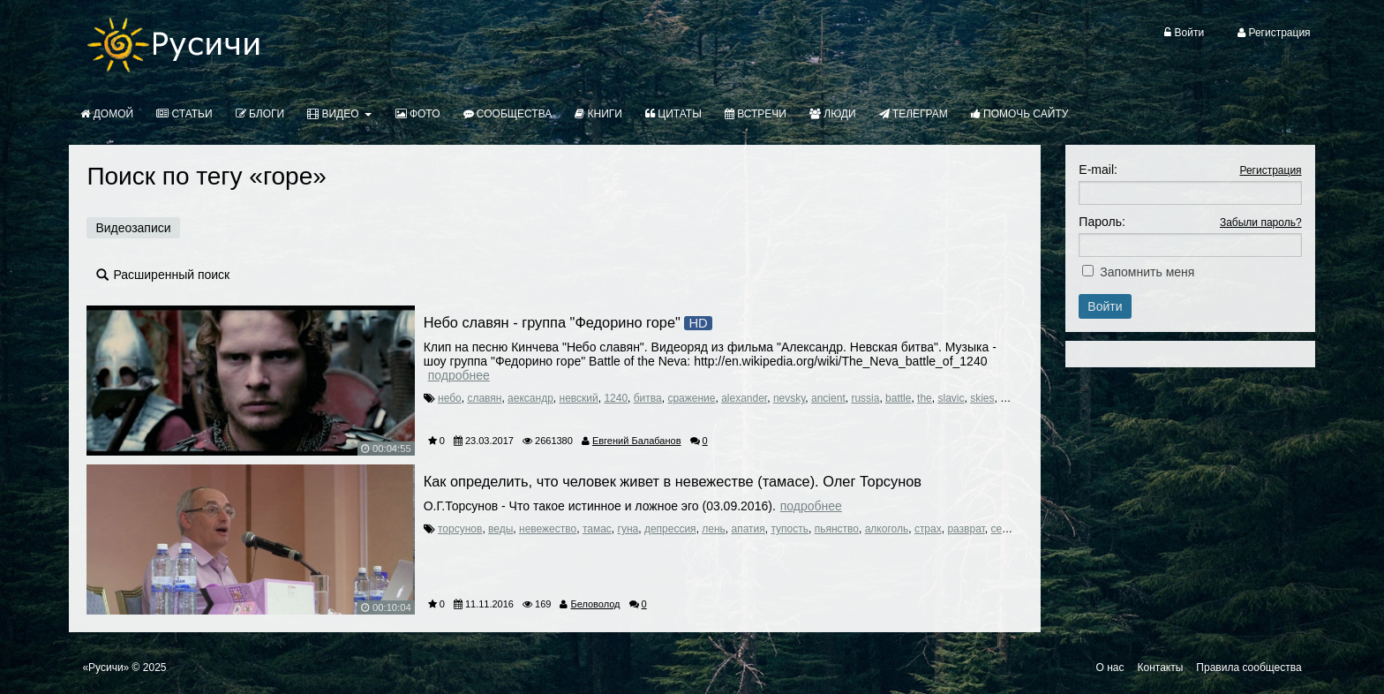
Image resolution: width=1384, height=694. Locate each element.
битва (648, 398)
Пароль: (1101, 222)
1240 (616, 398)
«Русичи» (105, 667)
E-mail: (1098, 169)
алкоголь (887, 529)
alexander (744, 398)
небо (450, 398)
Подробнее (459, 375)
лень (714, 529)
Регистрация (1270, 170)
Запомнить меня (1147, 272)
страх (928, 529)
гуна (628, 529)
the (924, 398)
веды (500, 529)
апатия (748, 529)
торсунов (460, 529)
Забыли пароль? (1261, 222)
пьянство (837, 529)
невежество (547, 529)
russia (865, 398)
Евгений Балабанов (636, 440)
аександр (530, 398)
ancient (828, 398)
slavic (950, 398)
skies (982, 398)
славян (484, 398)
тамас (597, 529)
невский (579, 398)
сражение (691, 398)
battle (898, 398)
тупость (790, 529)
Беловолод (595, 604)
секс (1001, 529)
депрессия (670, 529)
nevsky (789, 398)
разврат (965, 529)
